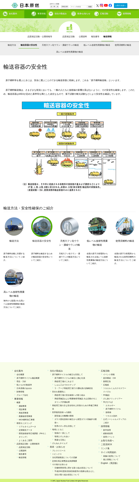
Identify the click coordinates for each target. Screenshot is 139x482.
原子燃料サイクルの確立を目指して (67, 373)
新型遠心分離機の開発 (64, 415)
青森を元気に (60, 439)
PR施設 (106, 394)
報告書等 (95, 35)
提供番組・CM (109, 377)
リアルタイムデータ (27, 426)
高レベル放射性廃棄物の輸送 (69, 51)
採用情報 (127, 13)
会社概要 (20, 373)
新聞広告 (107, 380)
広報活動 (104, 13)
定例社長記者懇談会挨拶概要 (64, 460)
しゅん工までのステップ (65, 384)
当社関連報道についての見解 (64, 456)
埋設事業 (22, 408)
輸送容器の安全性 (29, 44)
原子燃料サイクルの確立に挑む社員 (69, 377)
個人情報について (110, 458)
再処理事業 (23, 412)
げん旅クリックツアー (112, 398)
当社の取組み (60, 13)
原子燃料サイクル (113, 408)
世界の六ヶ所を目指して (65, 425)
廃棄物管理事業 (25, 415)
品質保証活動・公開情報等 (39, 35)
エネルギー (110, 404)
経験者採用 (108, 432)
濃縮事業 (22, 405)
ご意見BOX (106, 443)
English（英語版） (110, 462)
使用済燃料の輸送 (123, 44)
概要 (18, 401)
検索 (90, 7)
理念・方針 (21, 380)
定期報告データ (25, 429)
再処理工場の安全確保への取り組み (69, 394)
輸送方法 (12, 44)
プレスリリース (59, 450)
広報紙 (106, 384)
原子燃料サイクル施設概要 (28, 377)
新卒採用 (107, 429)
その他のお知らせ (59, 463)
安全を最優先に (59, 391)
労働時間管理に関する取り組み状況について (73, 467)
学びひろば (108, 401)
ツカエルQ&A (111, 415)
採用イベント (109, 436)
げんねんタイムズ (59, 442)
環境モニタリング (24, 422)
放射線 (108, 411)
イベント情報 (109, 373)
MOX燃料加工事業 (27, 419)
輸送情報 (107, 35)
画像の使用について (111, 455)
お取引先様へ (120, 6)
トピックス (57, 453)
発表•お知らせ (83, 13)
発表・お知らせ (57, 446)
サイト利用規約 (108, 451)
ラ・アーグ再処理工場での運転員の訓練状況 (73, 387)
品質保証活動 (68, 35)
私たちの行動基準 (24, 384)
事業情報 (36, 13)
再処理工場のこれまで (64, 380)
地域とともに (58, 428)
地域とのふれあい (62, 435)
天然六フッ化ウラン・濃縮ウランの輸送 (60, 44)
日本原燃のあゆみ (24, 387)
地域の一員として (62, 432)
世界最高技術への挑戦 (61, 411)
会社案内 (13, 13)
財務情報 (20, 391)
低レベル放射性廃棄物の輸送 (96, 44)
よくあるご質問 (25, 439)
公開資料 (83, 35)
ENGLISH (65, 6)
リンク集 (105, 447)
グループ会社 (22, 394)
